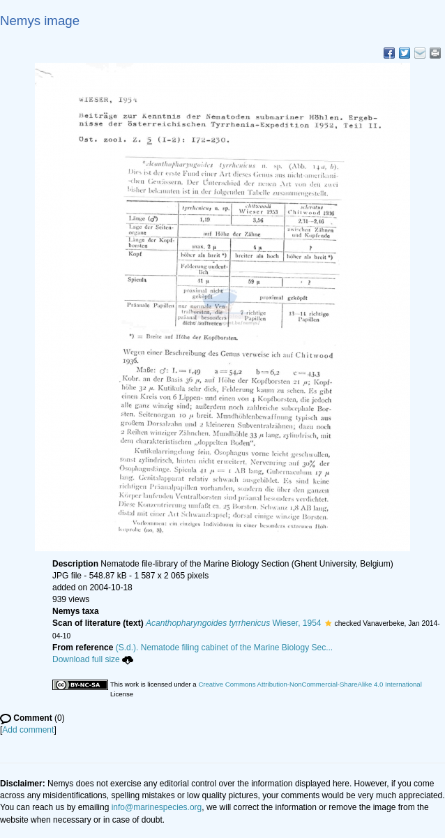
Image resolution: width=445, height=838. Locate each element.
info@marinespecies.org (157, 807)
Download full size (92, 659)
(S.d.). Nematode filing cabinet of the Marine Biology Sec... (224, 647)
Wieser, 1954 (233, 623)
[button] (328, 623)
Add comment (28, 730)
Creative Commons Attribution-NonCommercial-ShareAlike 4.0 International (309, 684)
